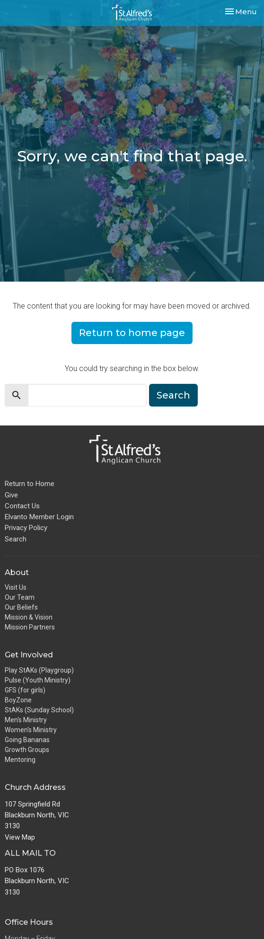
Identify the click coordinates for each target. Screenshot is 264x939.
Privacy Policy (26, 527)
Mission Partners (30, 627)
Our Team (20, 597)
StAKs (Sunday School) (39, 710)
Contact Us (22, 506)
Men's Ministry (26, 720)
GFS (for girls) (25, 690)
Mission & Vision (29, 617)
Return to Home (29, 483)
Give (11, 495)
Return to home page (132, 332)
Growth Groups (27, 749)
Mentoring (20, 759)
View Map (20, 837)
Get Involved (29, 654)
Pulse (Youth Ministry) (37, 680)
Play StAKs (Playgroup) (39, 670)
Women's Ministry (31, 730)
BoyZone (18, 700)
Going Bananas (27, 740)
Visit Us (15, 587)
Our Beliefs (21, 607)
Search (173, 395)
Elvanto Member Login (39, 517)
